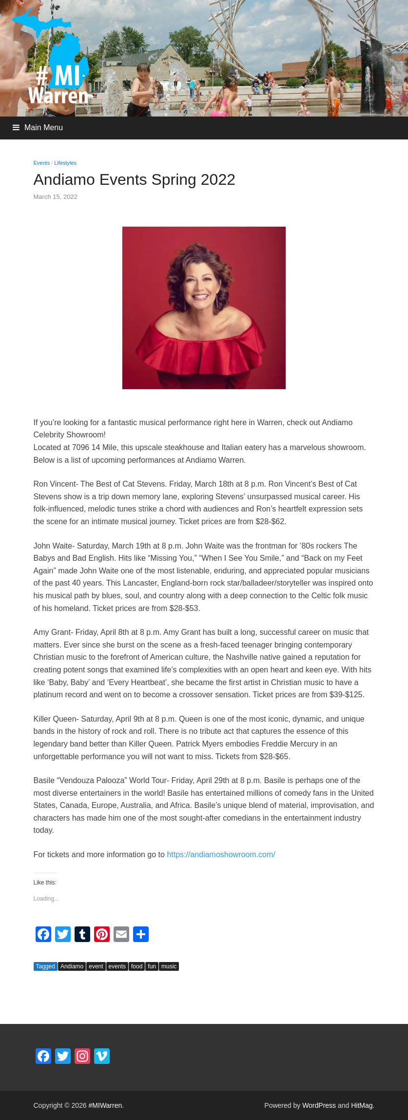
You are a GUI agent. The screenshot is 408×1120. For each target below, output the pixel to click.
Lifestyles (65, 163)
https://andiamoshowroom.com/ (221, 854)
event (96, 966)
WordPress (319, 1105)
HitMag (361, 1105)
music (168, 966)
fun (152, 966)
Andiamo (71, 966)
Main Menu (43, 127)
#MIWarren (105, 1105)
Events (42, 163)
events (117, 966)
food (136, 966)
